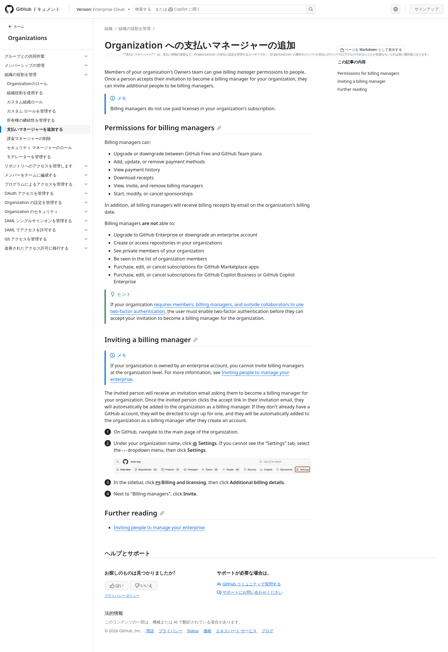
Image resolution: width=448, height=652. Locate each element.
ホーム (16, 26)
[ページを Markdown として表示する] (371, 49)
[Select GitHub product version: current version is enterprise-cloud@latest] (103, 9)
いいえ (144, 585)
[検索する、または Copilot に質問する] (224, 9)
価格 (207, 630)
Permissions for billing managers (163, 127)
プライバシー (171, 630)
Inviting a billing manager (151, 339)
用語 (150, 630)
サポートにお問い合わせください (250, 592)
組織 (109, 28)
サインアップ (427, 9)
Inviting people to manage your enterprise (159, 527)
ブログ (267, 630)
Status (193, 630)
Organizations (27, 38)
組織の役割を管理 (135, 28)
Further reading (134, 512)
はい (117, 585)
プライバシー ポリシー (122, 595)
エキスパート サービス (236, 630)
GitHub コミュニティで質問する (249, 584)
